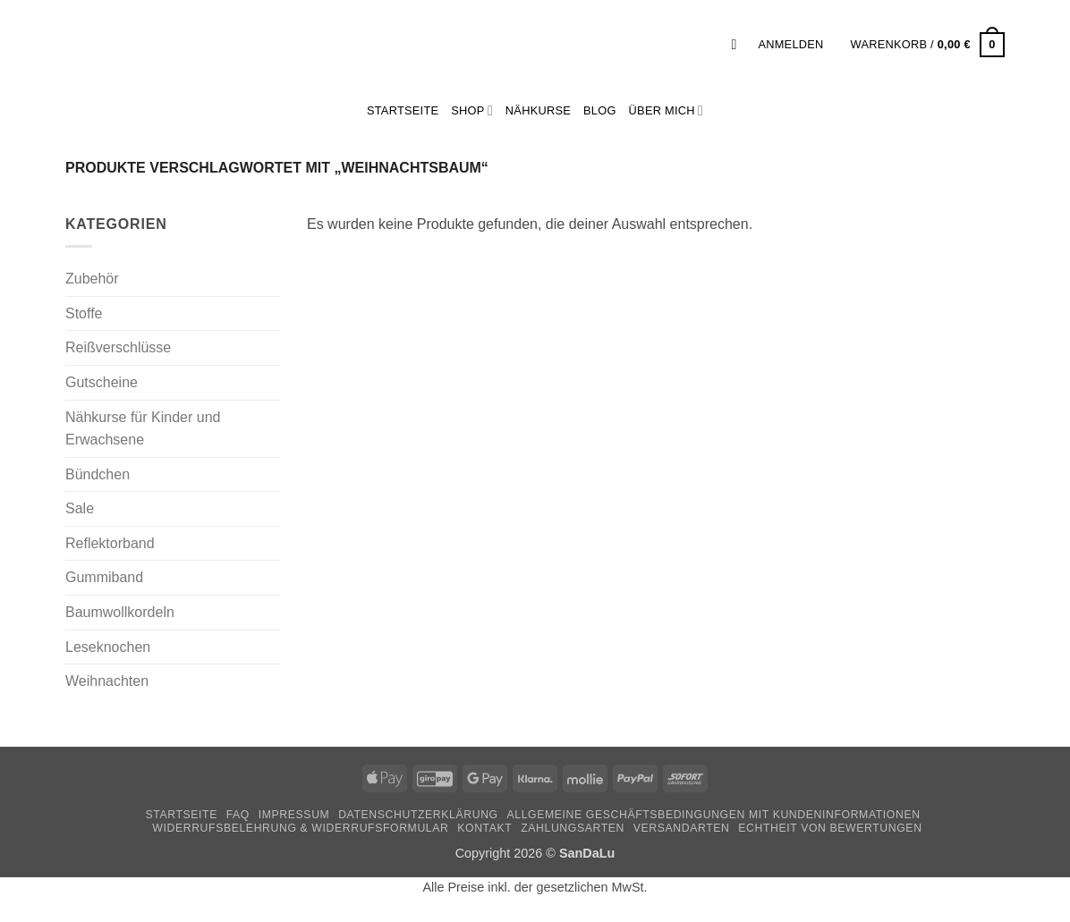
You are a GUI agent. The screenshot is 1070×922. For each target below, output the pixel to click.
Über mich (666, 110)
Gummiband (104, 577)
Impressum (294, 814)
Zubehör (92, 278)
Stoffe (84, 313)
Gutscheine (101, 382)
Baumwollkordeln (119, 612)
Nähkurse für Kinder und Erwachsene (142, 429)
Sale (79, 508)
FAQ (238, 814)
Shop (472, 110)
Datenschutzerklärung (418, 814)
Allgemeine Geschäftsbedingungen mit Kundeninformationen (714, 814)
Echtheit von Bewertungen (829, 828)
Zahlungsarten (572, 828)
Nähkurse (538, 110)
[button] (738, 44)
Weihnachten (107, 681)
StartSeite (402, 110)
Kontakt (484, 828)
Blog (599, 110)
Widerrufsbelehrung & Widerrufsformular (300, 828)
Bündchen (97, 474)
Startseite (181, 814)
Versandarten (681, 828)
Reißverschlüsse (118, 347)
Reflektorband (110, 543)
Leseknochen (107, 647)
